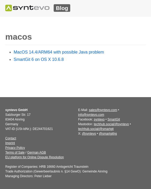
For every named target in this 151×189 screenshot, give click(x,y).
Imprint (10, 143)
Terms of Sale (14, 152)
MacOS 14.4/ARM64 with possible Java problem (59, 52)
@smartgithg (108, 133)
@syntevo (89, 133)
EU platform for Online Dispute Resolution (34, 157)
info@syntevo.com (91, 115)
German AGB (36, 152)
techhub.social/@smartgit (96, 129)
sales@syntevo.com (103, 110)
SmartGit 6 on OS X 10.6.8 (39, 59)
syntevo (99, 119)
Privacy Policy (15, 148)
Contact (10, 138)
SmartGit (114, 119)
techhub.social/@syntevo (111, 124)
